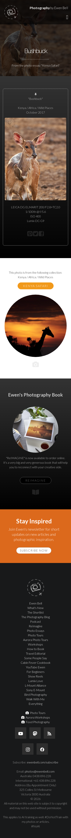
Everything (35, 703)
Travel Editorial (35, 653)
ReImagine (35, 626)
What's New (35, 608)
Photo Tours (35, 635)
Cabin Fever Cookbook (36, 662)
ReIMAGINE (35, 480)
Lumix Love (35, 681)
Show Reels (35, 676)
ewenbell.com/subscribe (42, 762)
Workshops (35, 644)
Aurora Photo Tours (35, 640)
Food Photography (35, 722)
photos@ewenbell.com (40, 771)
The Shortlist (35, 612)
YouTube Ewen (35, 667)
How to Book (35, 649)
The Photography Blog (35, 617)
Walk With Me (35, 699)
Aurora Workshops (35, 717)
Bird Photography (35, 694)
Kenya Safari (35, 286)
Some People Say (35, 658)
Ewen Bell (35, 603)
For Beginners (35, 671)
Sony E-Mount (35, 690)
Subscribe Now (34, 550)
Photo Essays (35, 630)
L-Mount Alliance (35, 685)
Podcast (35, 621)
